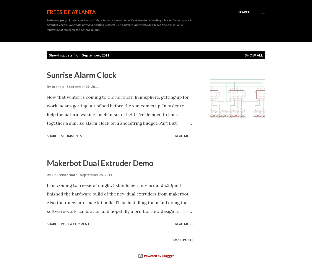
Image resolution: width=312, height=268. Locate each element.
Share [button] (52, 136)
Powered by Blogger (156, 256)
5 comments (71, 136)
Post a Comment (75, 224)
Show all (254, 55)
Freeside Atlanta (71, 12)
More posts (183, 240)
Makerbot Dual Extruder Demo (100, 163)
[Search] (244, 12)
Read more (184, 136)
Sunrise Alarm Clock (82, 75)
